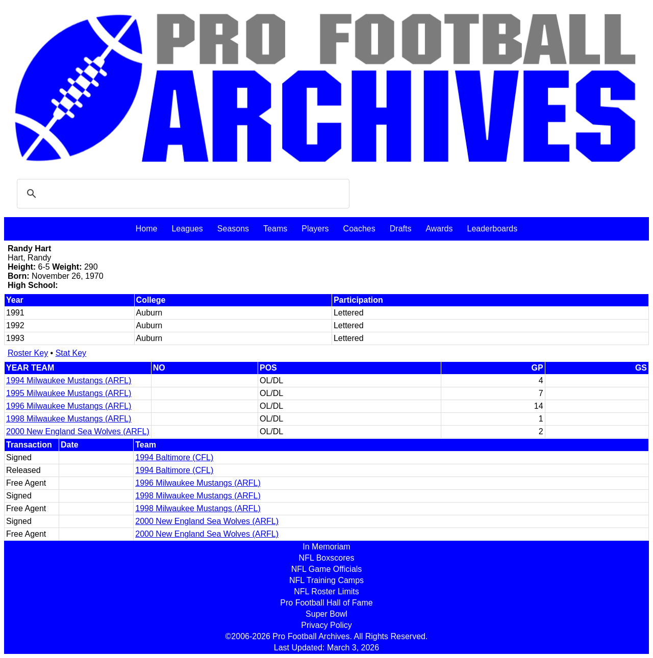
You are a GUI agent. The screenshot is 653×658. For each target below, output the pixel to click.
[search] (181, 194)
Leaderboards (492, 228)
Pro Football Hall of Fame (326, 602)
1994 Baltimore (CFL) (174, 457)
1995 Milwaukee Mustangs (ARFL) (68, 393)
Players (315, 228)
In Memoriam (326, 546)
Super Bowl (326, 614)
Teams (275, 228)
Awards (439, 228)
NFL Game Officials (326, 569)
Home (147, 228)
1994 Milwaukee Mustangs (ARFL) (68, 380)
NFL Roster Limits (326, 591)
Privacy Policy (326, 625)
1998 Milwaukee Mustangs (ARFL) (68, 418)
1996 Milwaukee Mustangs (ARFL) (68, 406)
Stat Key (71, 353)
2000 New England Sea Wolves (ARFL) (77, 431)
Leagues (187, 228)
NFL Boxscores (327, 558)
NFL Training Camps (326, 580)
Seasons (233, 228)
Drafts (401, 228)
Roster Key (28, 353)
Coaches (359, 228)
